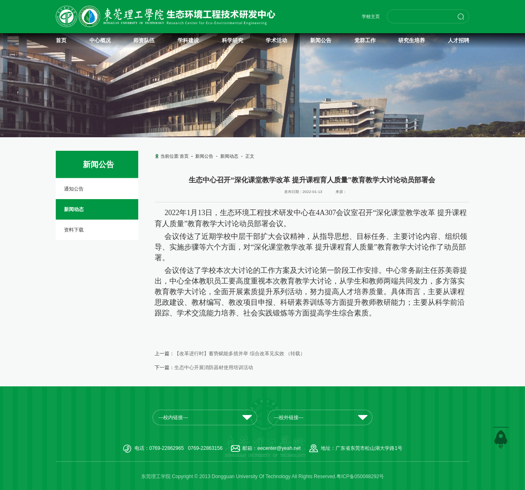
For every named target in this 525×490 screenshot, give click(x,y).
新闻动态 (74, 209)
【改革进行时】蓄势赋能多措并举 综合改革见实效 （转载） (239, 353)
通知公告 (74, 189)
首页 (184, 156)
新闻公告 (204, 156)
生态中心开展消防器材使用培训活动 (213, 367)
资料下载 (74, 230)
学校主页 (371, 16)
